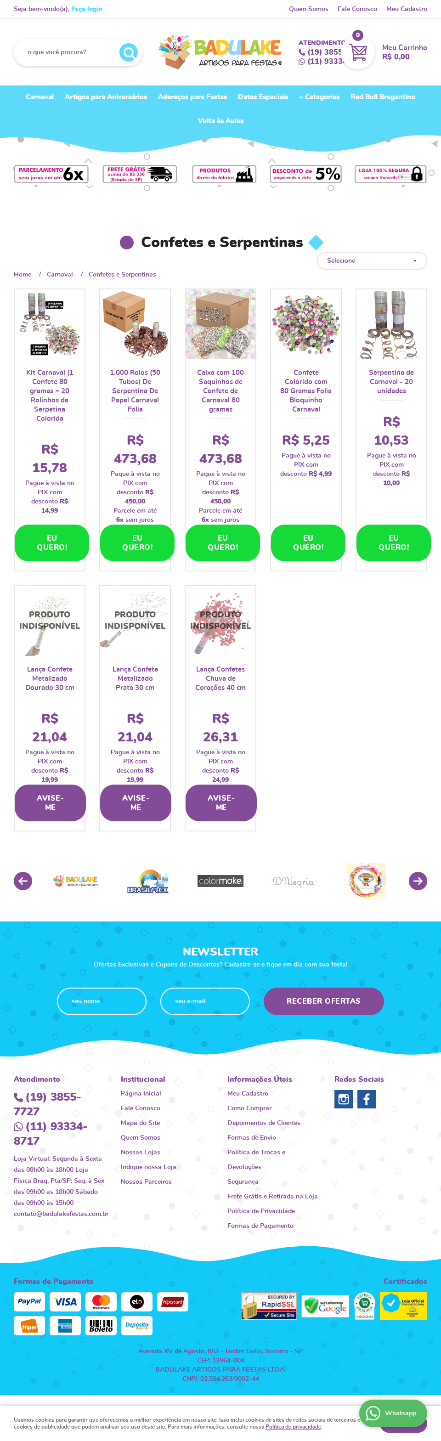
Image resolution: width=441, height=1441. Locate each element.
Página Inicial (141, 1094)
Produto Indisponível (50, 621)
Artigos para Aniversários (106, 97)
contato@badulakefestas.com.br (61, 1214)
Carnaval (40, 97)
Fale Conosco (357, 9)
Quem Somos (308, 9)
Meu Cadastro (406, 9)
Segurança (243, 1182)
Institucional (143, 1079)
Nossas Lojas (140, 1152)
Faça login (86, 9)
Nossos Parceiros (146, 1182)
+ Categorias (319, 97)
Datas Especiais (263, 97)
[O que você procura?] (128, 52)
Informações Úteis (259, 1079)
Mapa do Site (140, 1123)
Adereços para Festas (192, 97)
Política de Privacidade (261, 1211)
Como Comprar (249, 1108)
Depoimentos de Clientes (263, 1123)
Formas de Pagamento (260, 1226)
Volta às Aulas (220, 121)
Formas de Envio (251, 1138)
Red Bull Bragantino (383, 97)
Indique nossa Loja (148, 1167)
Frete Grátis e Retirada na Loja (272, 1196)
